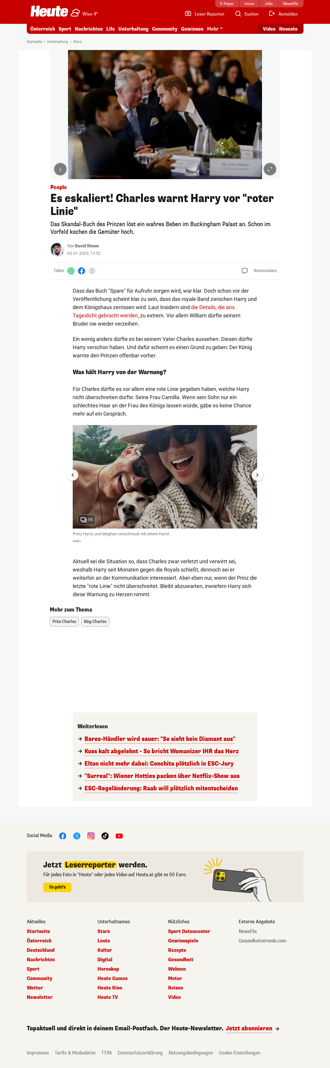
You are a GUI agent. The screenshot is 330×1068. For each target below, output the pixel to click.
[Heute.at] (49, 11)
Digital (104, 960)
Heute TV (107, 997)
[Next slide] (257, 475)
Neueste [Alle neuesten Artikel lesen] (288, 29)
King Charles (95, 621)
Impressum (38, 1053)
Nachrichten (89, 29)
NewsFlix (248, 931)
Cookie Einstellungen (239, 1053)
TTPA (106, 1053)
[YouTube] (119, 836)
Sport (65, 29)
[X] (76, 836)
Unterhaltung (133, 29)
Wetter (35, 988)
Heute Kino (109, 988)
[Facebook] (81, 271)
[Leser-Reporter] (204, 14)
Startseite (34, 42)
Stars (77, 42)
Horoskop (108, 969)
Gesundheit (180, 960)
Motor (175, 979)
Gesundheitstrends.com (262, 941)
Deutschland (40, 950)
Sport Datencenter (189, 931)
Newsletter (40, 997)
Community (165, 29)
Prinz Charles (64, 621)
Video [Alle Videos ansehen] (269, 29)
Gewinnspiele (183, 941)
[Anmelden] (283, 14)
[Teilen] (92, 271)
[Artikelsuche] (246, 14)
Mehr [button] (213, 29)
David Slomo (87, 246)
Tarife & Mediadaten (75, 1053)
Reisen (175, 988)
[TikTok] (105, 836)
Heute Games (112, 979)
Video (174, 997)
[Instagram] (90, 836)
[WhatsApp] (70, 271)
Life (110, 29)
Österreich (42, 29)
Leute (103, 941)
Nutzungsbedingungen (191, 1053)
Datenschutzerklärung (140, 1053)
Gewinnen (192, 29)
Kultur (104, 950)
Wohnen (177, 969)
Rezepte (177, 950)
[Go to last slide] (72, 475)
